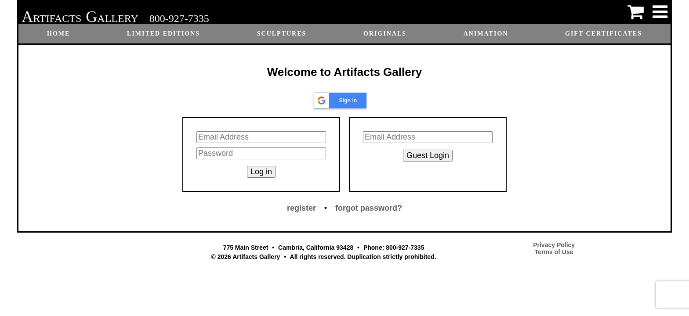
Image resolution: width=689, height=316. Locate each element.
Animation (486, 33)
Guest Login (427, 155)
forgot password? (368, 208)
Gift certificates (603, 33)
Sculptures (282, 33)
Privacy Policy (554, 244)
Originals (384, 33)
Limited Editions (163, 33)
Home (58, 33)
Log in (261, 171)
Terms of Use (554, 251)
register (301, 208)
